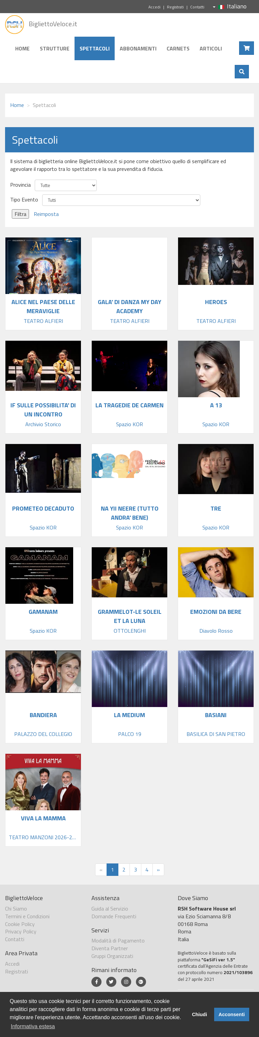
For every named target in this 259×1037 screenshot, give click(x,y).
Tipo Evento (24, 199)
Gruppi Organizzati (112, 956)
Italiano (230, 6)
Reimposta (46, 214)
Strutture (54, 48)
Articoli (211, 48)
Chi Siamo (16, 908)
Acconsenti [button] (232, 1014)
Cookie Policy (20, 924)
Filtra (20, 214)
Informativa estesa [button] (33, 1026)
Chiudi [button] (199, 1014)
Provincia (20, 185)
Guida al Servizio (109, 908)
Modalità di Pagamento (118, 940)
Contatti (197, 7)
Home (22, 48)
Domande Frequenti (113, 916)
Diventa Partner (109, 948)
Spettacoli (95, 48)
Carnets (178, 48)
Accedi (154, 7)
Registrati (175, 7)
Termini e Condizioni (27, 916)
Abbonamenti (138, 48)
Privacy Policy (20, 931)
